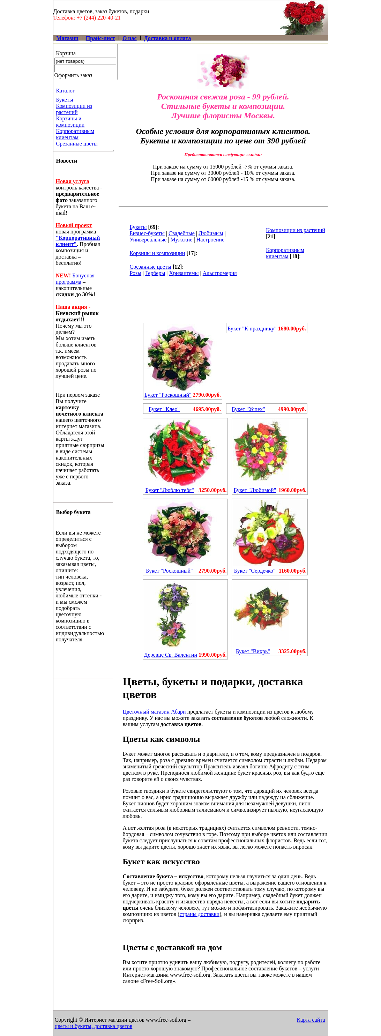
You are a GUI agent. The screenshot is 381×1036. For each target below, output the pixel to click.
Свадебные (182, 233)
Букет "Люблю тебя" (169, 490)
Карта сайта (311, 1020)
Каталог (65, 91)
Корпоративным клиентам (75, 134)
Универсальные (148, 240)
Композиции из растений (74, 109)
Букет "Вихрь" (253, 651)
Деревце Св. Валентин (170, 655)
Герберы (155, 273)
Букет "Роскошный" (167, 395)
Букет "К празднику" (252, 328)
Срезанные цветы (77, 144)
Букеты (64, 100)
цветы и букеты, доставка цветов (94, 1026)
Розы (136, 273)
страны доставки (199, 914)
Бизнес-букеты (147, 233)
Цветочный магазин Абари (154, 712)
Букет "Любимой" (255, 490)
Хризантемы (184, 273)
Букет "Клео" (164, 409)
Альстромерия (220, 273)
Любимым (211, 233)
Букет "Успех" (248, 409)
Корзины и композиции (70, 121)
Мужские (182, 240)
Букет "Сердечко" (255, 571)
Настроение (210, 240)
